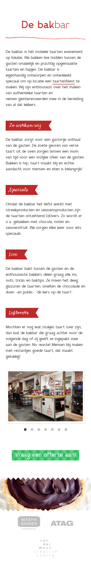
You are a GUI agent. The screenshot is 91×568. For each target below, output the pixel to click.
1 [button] (25, 429)
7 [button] (66, 429)
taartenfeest (64, 81)
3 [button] (39, 429)
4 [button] (45, 429)
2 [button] (32, 429)
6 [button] (59, 429)
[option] (45, 396)
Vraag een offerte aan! (45, 455)
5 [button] (52, 429)
